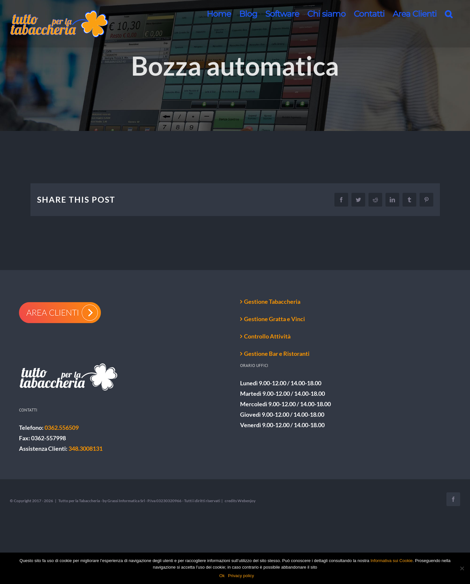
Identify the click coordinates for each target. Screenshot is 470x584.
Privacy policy (241, 575)
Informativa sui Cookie (391, 560)
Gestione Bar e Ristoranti (277, 353)
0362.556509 (62, 427)
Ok (222, 575)
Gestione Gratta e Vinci (274, 318)
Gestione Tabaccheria (272, 301)
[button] (448, 13)
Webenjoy (246, 500)
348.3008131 (85, 448)
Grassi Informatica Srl (126, 500)
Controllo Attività (267, 336)
